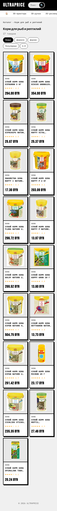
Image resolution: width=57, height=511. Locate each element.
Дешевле (20, 40)
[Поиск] (36, 5)
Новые (8, 40)
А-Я (24, 46)
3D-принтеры (19, 13)
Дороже (33, 40)
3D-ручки (36, 13)
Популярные (11, 46)
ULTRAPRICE (14, 5)
